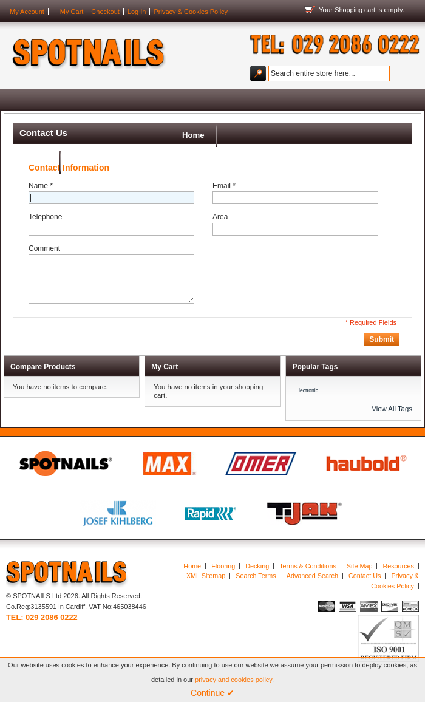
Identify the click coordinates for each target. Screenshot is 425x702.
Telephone (45, 224)
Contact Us (364, 583)
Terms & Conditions (307, 572)
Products (78, 102)
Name (41, 193)
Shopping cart (355, 9)
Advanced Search (312, 583)
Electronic (306, 397)
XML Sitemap (205, 583)
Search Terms (256, 583)
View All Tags (392, 416)
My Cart (72, 11)
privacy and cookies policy (233, 679)
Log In (136, 11)
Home (25, 102)
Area (220, 224)
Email (224, 193)
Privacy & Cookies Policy (191, 11)
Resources (398, 572)
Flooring (223, 572)
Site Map (360, 572)
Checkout (105, 11)
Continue (212, 693)
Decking (257, 572)
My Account (27, 11)
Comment (44, 255)
